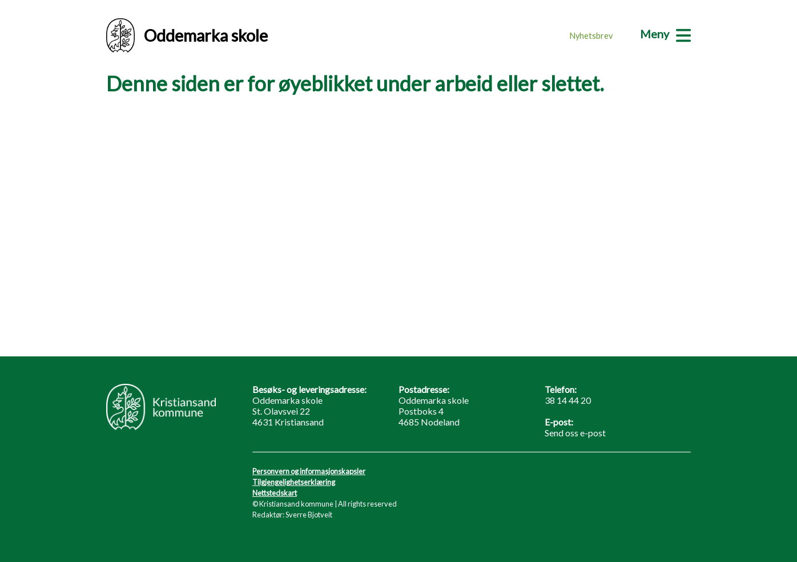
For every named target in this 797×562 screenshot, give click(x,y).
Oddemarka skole (187, 35)
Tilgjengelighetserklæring (293, 482)
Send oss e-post (575, 432)
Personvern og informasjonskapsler (308, 471)
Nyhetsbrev (591, 36)
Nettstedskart (274, 492)
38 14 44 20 (568, 400)
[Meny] (665, 34)
